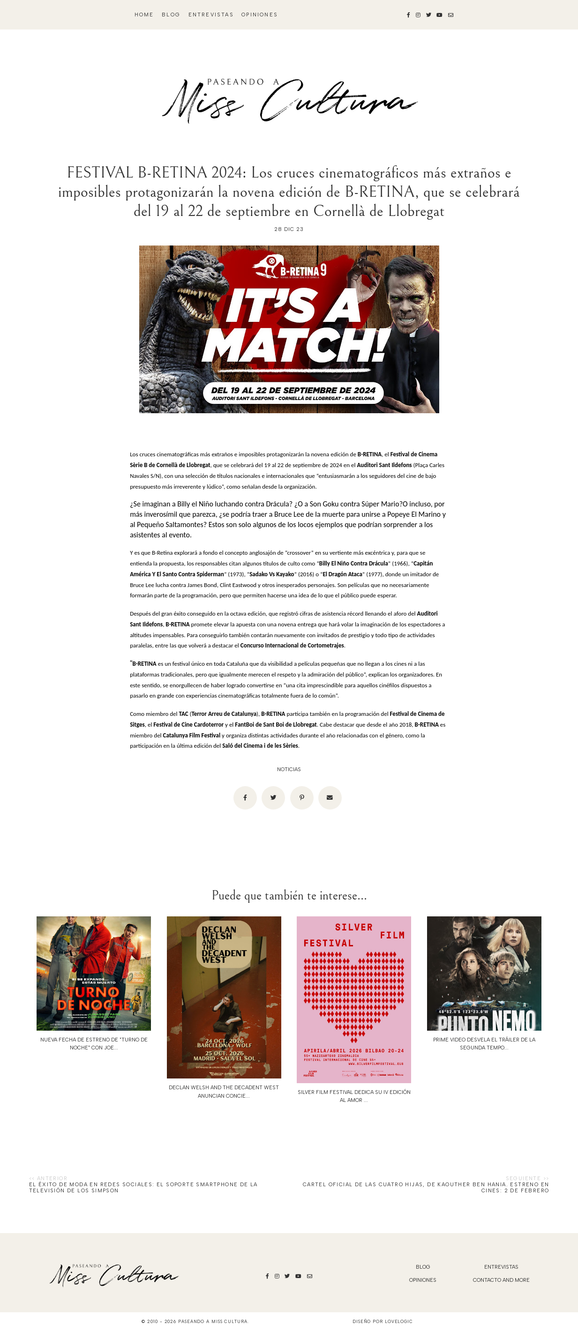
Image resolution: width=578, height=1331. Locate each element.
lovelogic (399, 1321)
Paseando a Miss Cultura (213, 1321)
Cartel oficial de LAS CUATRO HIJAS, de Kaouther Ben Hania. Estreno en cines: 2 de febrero (426, 1188)
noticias (289, 769)
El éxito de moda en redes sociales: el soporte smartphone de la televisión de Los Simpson (143, 1188)
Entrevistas (211, 15)
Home (144, 15)
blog (171, 15)
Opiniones (259, 15)
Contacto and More (501, 1280)
